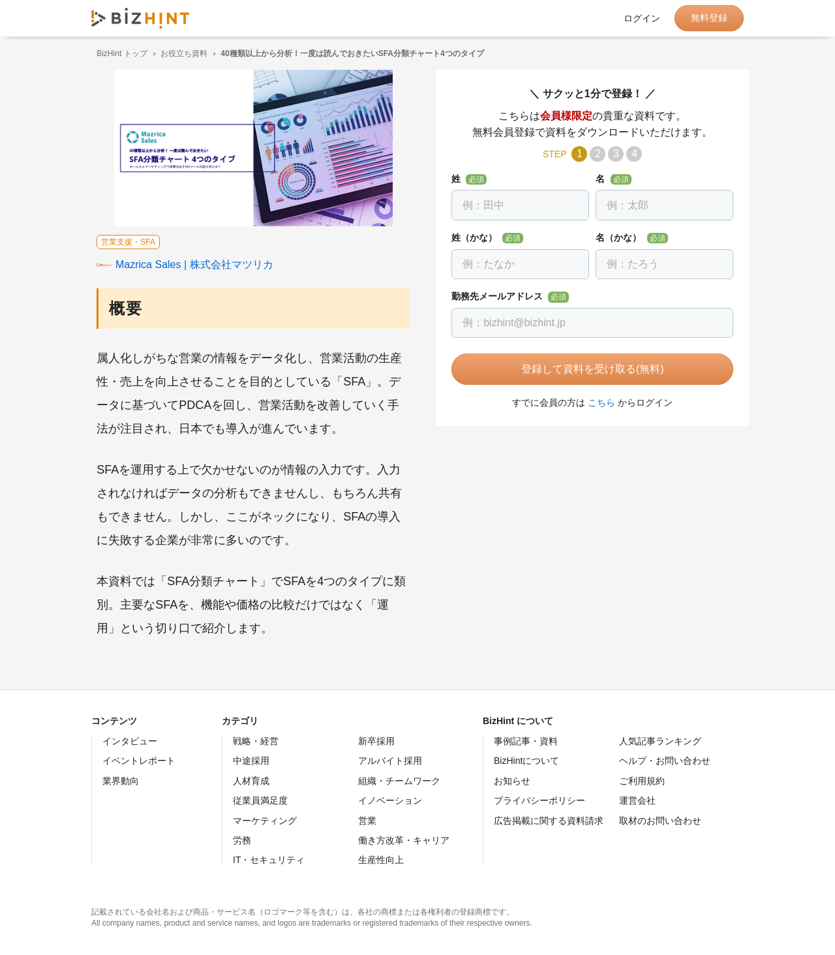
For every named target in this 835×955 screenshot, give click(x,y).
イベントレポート (138, 760)
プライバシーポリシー (539, 800)
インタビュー (129, 741)
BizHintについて (526, 760)
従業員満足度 (260, 800)
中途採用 (251, 760)
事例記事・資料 (526, 741)
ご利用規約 (642, 781)
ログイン (642, 18)
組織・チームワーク (399, 781)
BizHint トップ (116, 53)
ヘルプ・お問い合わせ (664, 760)
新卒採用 (376, 741)
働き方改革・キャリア (403, 840)
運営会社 (637, 800)
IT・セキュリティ (269, 860)
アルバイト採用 (390, 760)
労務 (242, 840)
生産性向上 (381, 860)
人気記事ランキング (660, 741)
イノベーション (390, 800)
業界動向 (120, 781)
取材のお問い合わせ (660, 820)
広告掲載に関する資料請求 (548, 820)
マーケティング (265, 820)
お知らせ (512, 781)
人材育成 (251, 781)
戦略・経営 (256, 741)
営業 (367, 820)
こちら (596, 402)
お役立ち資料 (178, 53)
